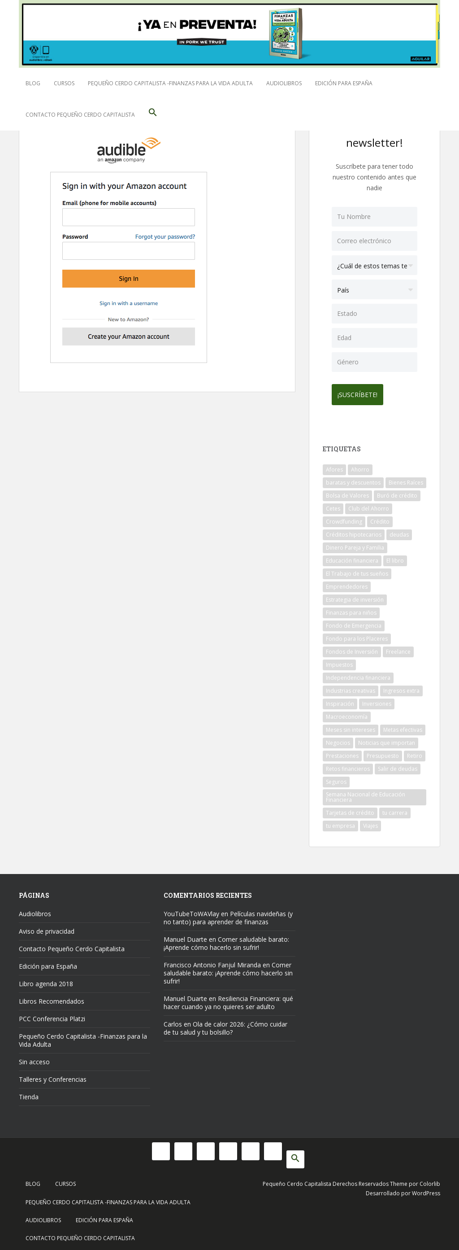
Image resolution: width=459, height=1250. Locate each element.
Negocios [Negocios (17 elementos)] (338, 739)
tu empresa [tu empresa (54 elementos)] (340, 822)
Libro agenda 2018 (46, 980)
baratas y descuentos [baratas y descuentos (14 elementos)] (353, 479)
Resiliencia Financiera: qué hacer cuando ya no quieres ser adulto (228, 999)
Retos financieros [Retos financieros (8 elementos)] (348, 765)
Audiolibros (284, 83)
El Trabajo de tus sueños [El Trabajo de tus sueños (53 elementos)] (357, 570)
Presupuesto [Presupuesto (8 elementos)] (383, 752)
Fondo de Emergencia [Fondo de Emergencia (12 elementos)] (353, 622)
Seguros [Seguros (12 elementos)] (336, 778)
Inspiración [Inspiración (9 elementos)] (340, 700)
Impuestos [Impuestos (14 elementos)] (339, 661)
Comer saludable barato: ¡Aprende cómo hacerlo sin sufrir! (226, 940)
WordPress (426, 1190)
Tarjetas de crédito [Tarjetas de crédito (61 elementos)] (350, 809)
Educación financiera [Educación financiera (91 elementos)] (352, 557)
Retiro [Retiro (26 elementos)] (414, 752)
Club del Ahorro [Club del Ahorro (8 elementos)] (368, 505)
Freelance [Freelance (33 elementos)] (398, 648)
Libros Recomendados (51, 998)
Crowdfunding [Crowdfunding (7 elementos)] (344, 518)
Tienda (29, 1093)
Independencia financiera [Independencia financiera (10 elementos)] (358, 674)
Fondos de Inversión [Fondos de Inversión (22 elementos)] (352, 648)
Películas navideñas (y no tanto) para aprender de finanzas (228, 914)
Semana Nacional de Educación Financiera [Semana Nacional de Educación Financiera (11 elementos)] (365, 793)
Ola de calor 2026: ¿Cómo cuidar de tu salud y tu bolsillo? (225, 1025)
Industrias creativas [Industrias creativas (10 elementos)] (350, 687)
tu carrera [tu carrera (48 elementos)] (394, 809)
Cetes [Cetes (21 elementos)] (333, 505)
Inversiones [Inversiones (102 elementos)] (376, 700)
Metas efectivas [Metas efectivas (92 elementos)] (402, 726)
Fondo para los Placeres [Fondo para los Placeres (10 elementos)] (357, 635)
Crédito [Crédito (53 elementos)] (380, 518)
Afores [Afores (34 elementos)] (334, 466)
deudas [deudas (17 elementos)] (399, 531)
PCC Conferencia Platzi (52, 1015)
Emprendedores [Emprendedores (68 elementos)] (347, 583)
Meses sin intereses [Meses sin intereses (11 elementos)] (350, 726)
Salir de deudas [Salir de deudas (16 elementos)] (397, 765)
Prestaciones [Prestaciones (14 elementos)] (342, 752)
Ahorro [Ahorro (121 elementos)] (360, 466)
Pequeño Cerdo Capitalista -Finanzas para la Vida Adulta (170, 83)
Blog (33, 83)
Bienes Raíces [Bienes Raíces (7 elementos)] (406, 479)
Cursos (64, 83)
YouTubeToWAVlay (191, 910)
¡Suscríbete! (361, 391)
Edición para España (343, 83)
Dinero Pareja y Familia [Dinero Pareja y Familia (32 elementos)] (355, 544)
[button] (152, 115)
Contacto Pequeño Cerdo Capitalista (80, 114)
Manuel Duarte (185, 936)
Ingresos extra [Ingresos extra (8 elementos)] (401, 687)
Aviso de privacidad (46, 928)
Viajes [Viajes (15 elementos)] (370, 822)
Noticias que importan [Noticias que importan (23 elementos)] (386, 739)
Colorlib (430, 1180)
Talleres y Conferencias (53, 1076)
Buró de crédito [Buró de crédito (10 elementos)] (397, 492)
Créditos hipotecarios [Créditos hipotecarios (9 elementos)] (353, 531)
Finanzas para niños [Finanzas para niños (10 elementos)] (351, 609)
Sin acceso (34, 1058)
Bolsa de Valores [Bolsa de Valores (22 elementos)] (347, 492)
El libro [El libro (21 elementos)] (395, 557)
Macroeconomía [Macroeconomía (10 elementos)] (347, 713)
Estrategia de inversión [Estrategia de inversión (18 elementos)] (355, 596)
